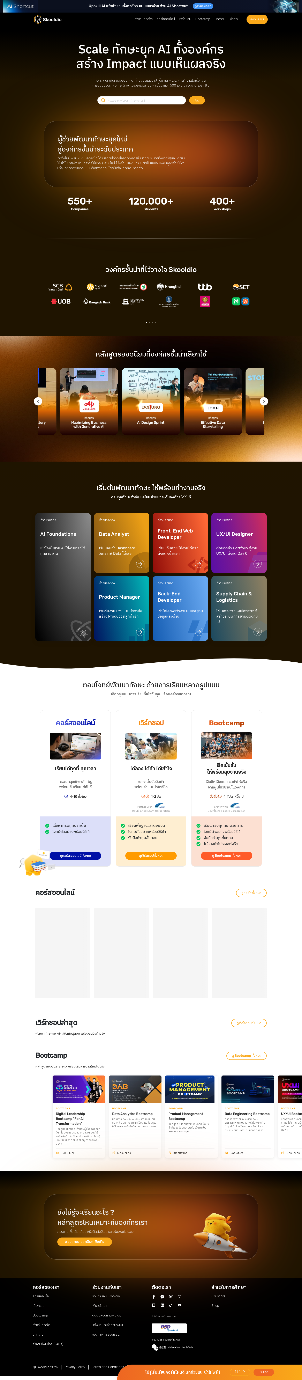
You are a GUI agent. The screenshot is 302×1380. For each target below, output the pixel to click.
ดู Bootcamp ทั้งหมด (226, 856)
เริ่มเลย (264, 1372)
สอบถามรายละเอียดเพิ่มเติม (84, 1242)
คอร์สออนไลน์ (42, 1296)
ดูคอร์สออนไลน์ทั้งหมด (75, 856)
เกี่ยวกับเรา (99, 1306)
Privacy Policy (75, 1367)
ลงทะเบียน (257, 19)
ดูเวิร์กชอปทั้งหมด (151, 856)
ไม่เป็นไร (240, 1372)
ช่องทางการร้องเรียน (106, 1334)
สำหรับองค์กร (42, 1325)
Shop (215, 1306)
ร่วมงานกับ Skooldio (106, 1296)
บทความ (38, 1334)
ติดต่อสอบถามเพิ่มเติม (106, 1315)
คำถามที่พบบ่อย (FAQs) (48, 1344)
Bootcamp (40, 1315)
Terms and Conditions (108, 1367)
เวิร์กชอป (38, 1306)
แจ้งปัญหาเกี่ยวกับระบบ (107, 1325)
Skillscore (218, 1296)
